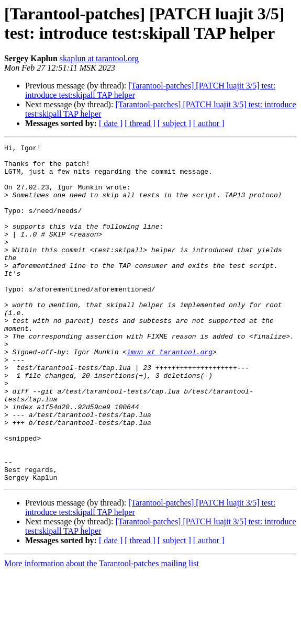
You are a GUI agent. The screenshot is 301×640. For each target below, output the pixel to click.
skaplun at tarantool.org (99, 58)
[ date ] (110, 123)
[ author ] (209, 123)
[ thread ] (140, 123)
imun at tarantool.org (170, 394)
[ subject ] (174, 123)
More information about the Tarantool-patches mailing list (101, 630)
